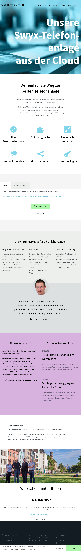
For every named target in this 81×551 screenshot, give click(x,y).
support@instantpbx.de (41, 515)
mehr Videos (41, 213)
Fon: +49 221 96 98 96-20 (40, 535)
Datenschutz (63, 540)
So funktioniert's (50, 5)
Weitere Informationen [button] (27, 549)
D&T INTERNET (12, 5)
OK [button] (73, 548)
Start (40, 5)
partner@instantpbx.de (39, 540)
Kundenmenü (63, 543)
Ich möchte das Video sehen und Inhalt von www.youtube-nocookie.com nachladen (31, 196)
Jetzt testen (66, 5)
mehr (76, 5)
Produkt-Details (42, 206)
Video (5, 185)
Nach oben (65, 528)
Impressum (62, 538)
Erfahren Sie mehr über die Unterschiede (22, 380)
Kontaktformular (64, 535)
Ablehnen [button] (59, 548)
